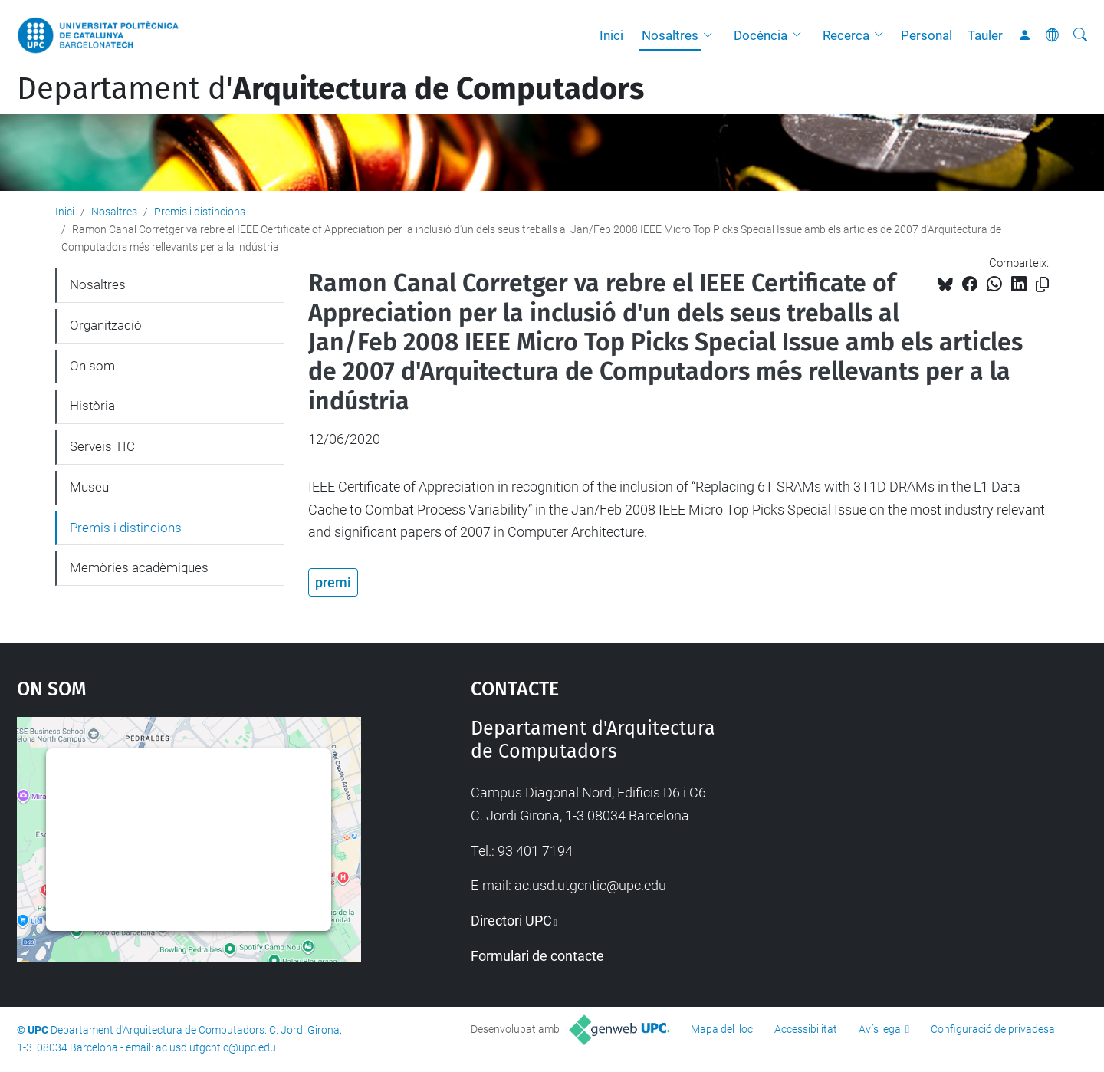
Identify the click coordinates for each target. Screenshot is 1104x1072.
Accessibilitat (805, 1029)
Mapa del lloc (722, 1029)
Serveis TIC (102, 446)
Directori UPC (511, 921)
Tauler (985, 35)
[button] (711, 35)
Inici (611, 35)
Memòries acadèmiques (139, 567)
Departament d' (330, 89)
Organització (106, 325)
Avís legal (881, 1029)
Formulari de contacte (537, 956)
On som (92, 365)
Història (92, 405)
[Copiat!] (1042, 285)
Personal (926, 35)
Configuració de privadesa (993, 1029)
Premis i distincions (199, 212)
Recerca (846, 35)
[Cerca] (1080, 35)
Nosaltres (670, 35)
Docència (760, 35)
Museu (89, 487)
